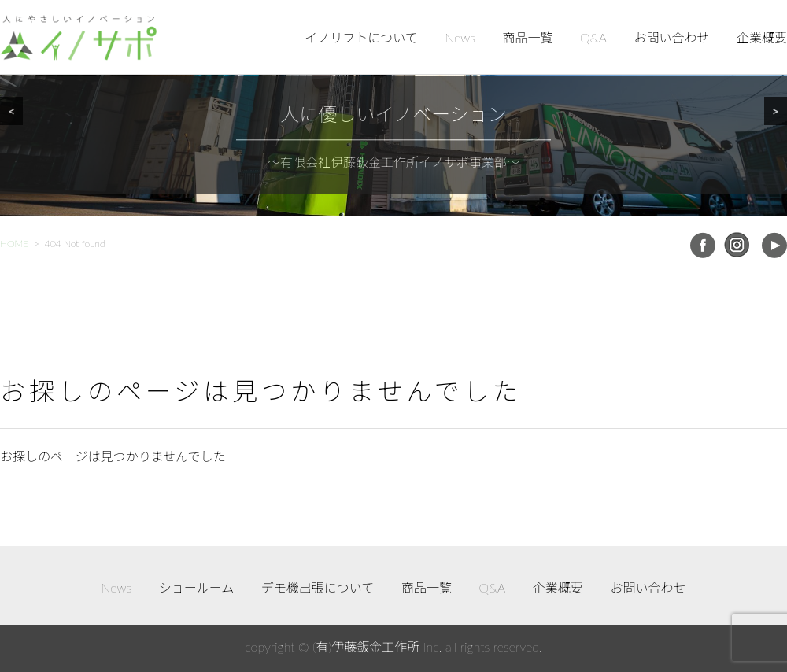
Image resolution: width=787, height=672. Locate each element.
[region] (393, 108)
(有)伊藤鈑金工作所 (365, 646)
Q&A (593, 37)
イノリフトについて (361, 37)
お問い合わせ (671, 37)
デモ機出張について (318, 587)
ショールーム (197, 587)
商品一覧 (528, 37)
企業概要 (762, 37)
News (460, 37)
